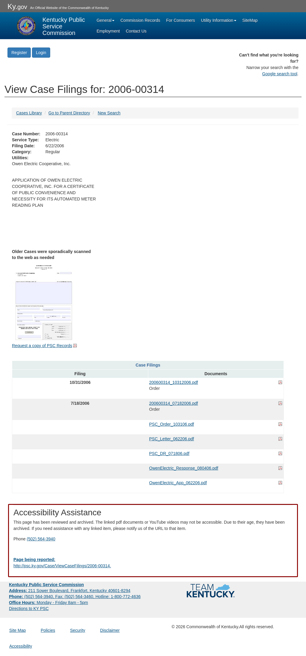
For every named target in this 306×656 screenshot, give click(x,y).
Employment (108, 31)
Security (77, 630)
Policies (48, 630)
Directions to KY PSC (29, 608)
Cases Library (29, 113)
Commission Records (140, 20)
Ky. (17, 6)
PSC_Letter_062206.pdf (171, 438)
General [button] (105, 20)
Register (19, 52)
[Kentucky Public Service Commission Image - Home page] (51, 25)
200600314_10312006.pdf (173, 382)
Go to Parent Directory (69, 113)
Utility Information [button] (218, 20)
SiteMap (250, 20)
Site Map (17, 630)
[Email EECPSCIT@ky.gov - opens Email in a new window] (153, 563)
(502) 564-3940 (41, 539)
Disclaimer (110, 630)
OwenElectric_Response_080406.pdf (183, 468)
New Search (109, 113)
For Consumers (180, 20)
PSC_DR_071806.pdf (169, 453)
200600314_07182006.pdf (173, 403)
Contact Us (136, 31)
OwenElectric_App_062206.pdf (178, 482)
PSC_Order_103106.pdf (171, 424)
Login (41, 52)
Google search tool (279, 73)
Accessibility (20, 646)
